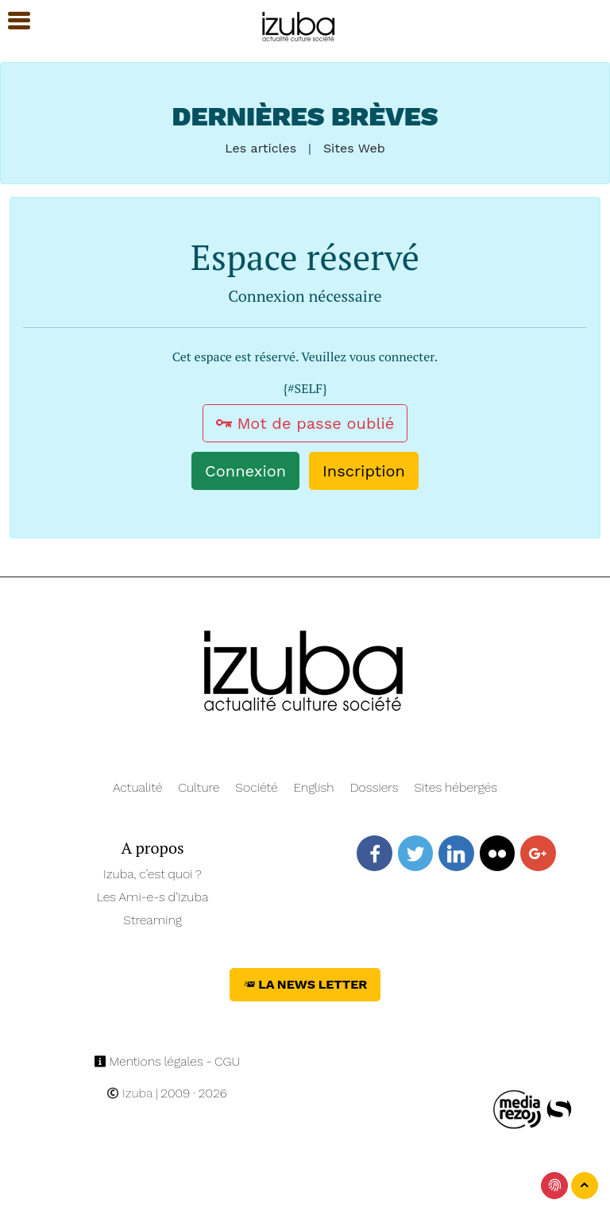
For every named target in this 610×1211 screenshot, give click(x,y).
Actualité (138, 787)
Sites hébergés (455, 787)
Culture (198, 787)
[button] (12, 21)
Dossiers (374, 787)
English (314, 787)
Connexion (245, 470)
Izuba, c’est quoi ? (152, 873)
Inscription (363, 470)
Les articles (260, 148)
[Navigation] (299, 24)
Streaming (152, 920)
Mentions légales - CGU (167, 1061)
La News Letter (305, 984)
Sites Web (354, 148)
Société (256, 787)
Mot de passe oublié (305, 423)
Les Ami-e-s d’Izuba (153, 896)
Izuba (129, 1093)
